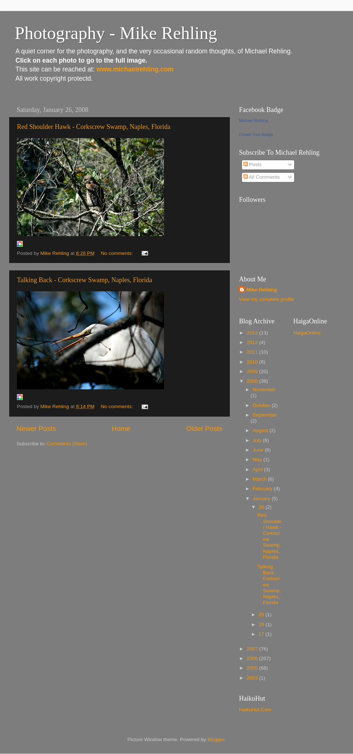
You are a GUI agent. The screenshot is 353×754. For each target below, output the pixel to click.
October (262, 405)
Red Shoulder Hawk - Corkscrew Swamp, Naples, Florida (93, 126)
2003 (253, 678)
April (258, 469)
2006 (253, 658)
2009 (253, 371)
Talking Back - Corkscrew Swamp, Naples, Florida (84, 280)
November (264, 389)
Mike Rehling (261, 289)
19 (261, 624)
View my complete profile (266, 299)
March (260, 479)
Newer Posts (36, 428)
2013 (253, 333)
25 (261, 614)
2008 (253, 381)
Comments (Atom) (67, 443)
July (258, 440)
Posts (252, 164)
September (265, 415)
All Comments (261, 177)
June (259, 450)
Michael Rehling (253, 120)
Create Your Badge (256, 134)
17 (261, 634)
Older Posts (204, 428)
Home (121, 428)
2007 (253, 649)
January (262, 498)
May (258, 459)
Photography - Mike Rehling (116, 33)
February (263, 488)
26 (261, 507)
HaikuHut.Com (255, 709)
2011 (253, 352)
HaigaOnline (307, 333)
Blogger (215, 739)
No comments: (117, 253)
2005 (253, 668)
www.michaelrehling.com (135, 69)
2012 (253, 342)
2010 (253, 362)
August (261, 430)
